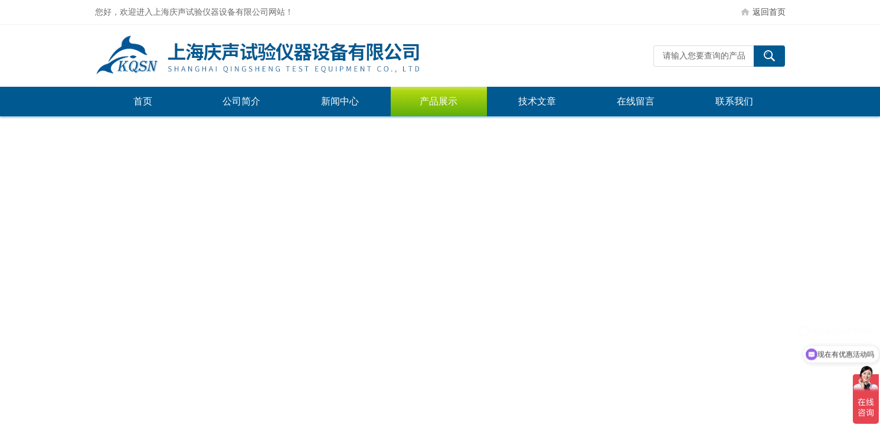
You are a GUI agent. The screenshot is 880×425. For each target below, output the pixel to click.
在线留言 (636, 101)
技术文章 (537, 101)
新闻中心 (340, 101)
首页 (142, 101)
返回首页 (769, 12)
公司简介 (241, 101)
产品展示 (438, 101)
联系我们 (734, 101)
